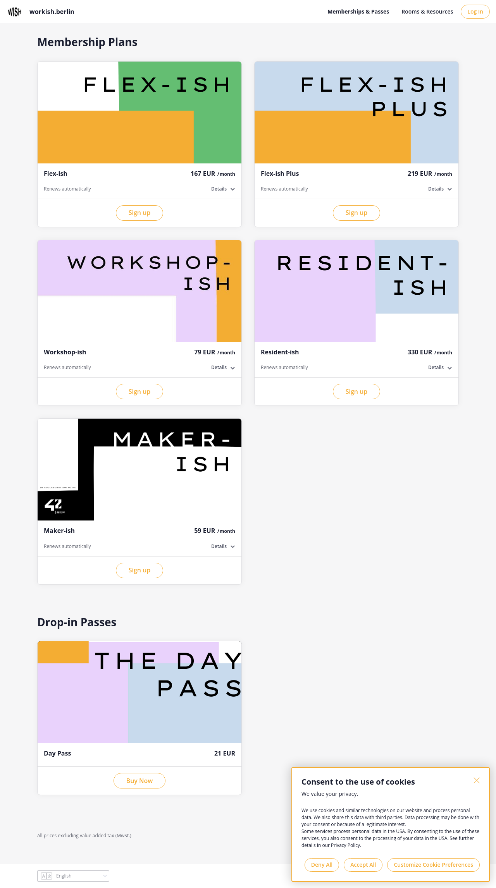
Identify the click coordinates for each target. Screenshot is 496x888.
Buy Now (139, 780)
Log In (475, 11)
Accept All (363, 864)
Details (219, 189)
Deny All (321, 864)
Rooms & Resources (427, 11)
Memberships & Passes (358, 11)
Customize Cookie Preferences (433, 864)
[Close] (476, 780)
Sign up (140, 212)
